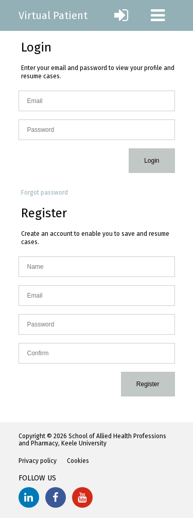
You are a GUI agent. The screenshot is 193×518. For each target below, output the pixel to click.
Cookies (78, 460)
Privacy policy (38, 460)
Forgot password (44, 192)
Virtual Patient (53, 15)
